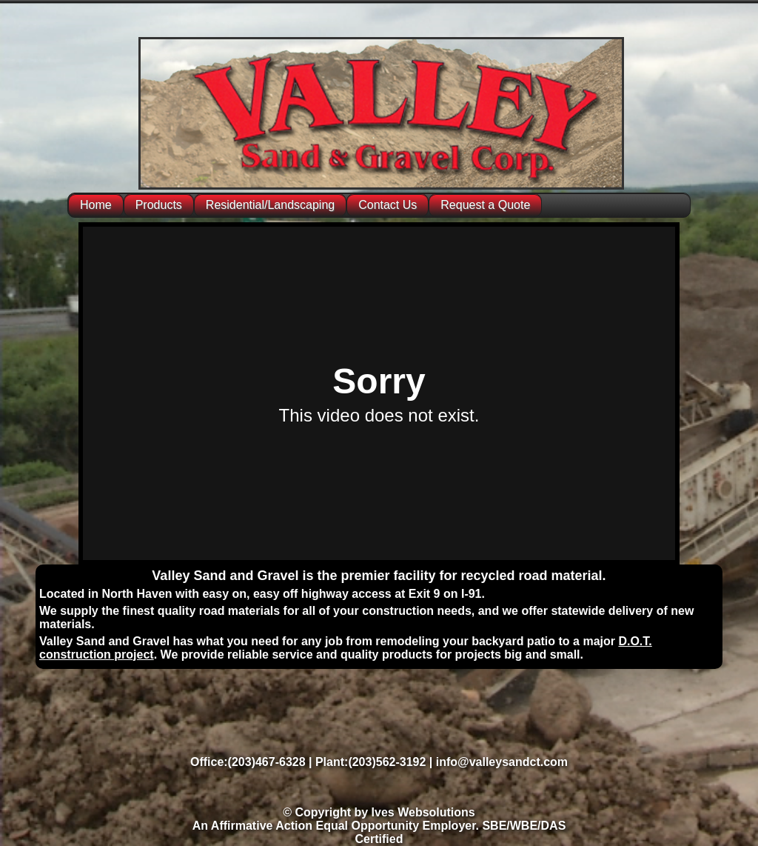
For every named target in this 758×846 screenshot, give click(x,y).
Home (96, 205)
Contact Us (387, 205)
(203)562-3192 (387, 762)
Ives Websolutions (423, 812)
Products (158, 205)
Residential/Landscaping (270, 205)
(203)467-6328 (267, 762)
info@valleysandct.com (502, 762)
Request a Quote (485, 205)
